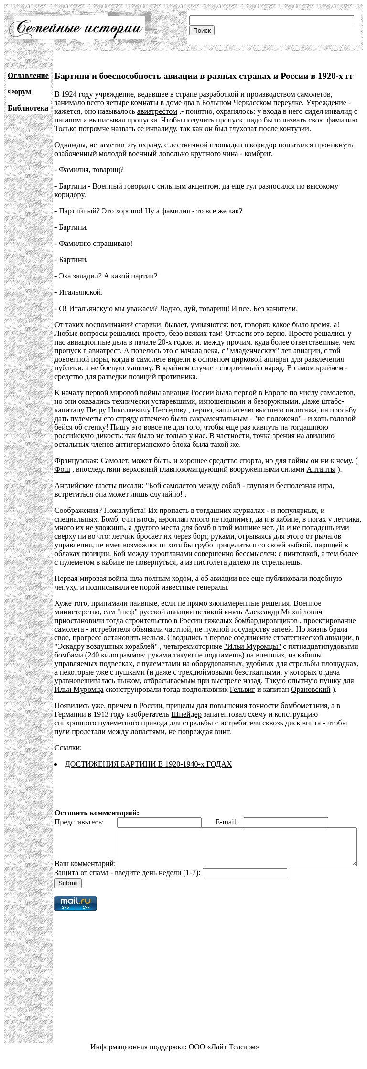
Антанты (320, 469)
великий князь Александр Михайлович (259, 612)
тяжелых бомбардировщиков (250, 620)
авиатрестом (157, 111)
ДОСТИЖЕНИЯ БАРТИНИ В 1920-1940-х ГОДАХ (148, 764)
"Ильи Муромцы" (252, 646)
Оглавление (28, 75)
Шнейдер (186, 714)
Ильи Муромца (79, 689)
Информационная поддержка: (139, 1061)
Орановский (311, 689)
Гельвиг (242, 689)
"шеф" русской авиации (155, 612)
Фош (62, 469)
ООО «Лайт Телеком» (224, 1061)
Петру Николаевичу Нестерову (136, 410)
